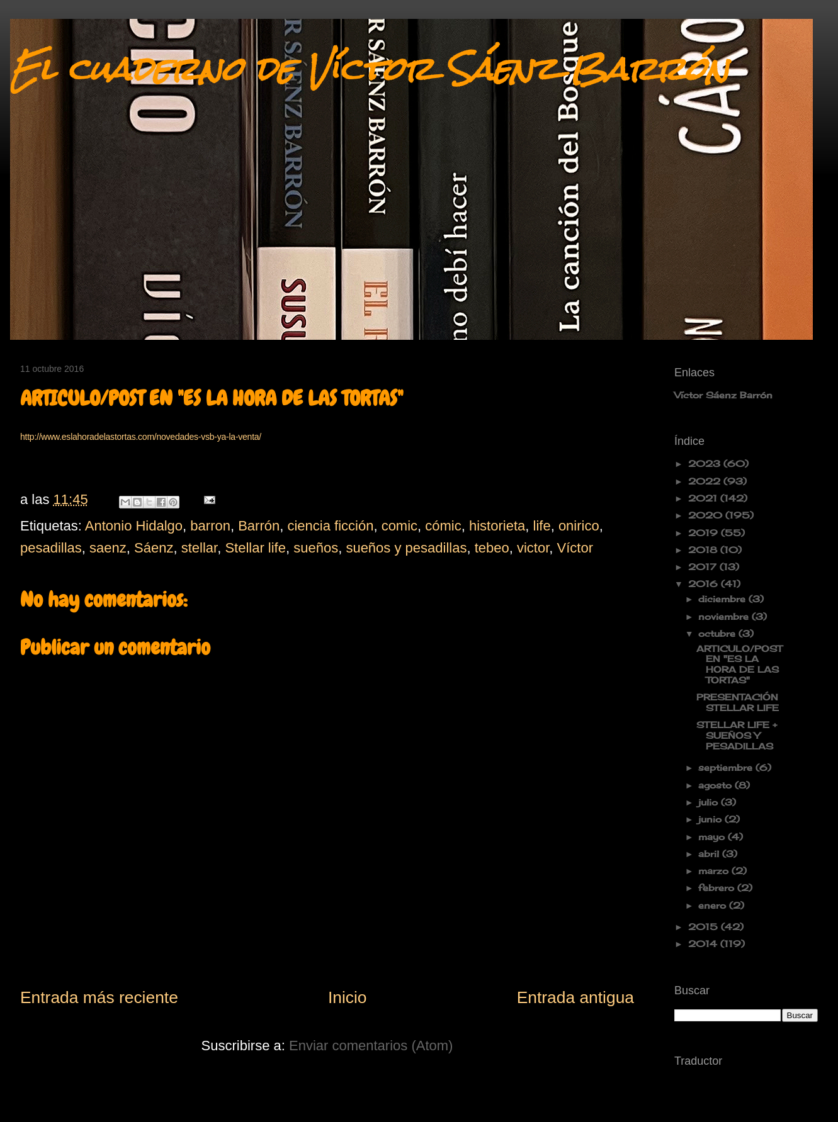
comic (399, 526)
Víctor (575, 548)
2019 (704, 532)
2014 (704, 943)
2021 (704, 498)
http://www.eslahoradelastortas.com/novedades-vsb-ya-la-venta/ (140, 437)
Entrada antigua (575, 997)
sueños (315, 548)
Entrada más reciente (99, 997)
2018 (704, 549)
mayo (713, 836)
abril (710, 853)
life (542, 526)
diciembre (723, 598)
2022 (705, 481)
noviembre (725, 616)
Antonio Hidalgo (134, 526)
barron (210, 526)
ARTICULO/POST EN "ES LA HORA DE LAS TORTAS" (739, 664)
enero (713, 905)
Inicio (347, 997)
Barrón (259, 526)
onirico (578, 526)
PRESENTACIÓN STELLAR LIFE (737, 702)
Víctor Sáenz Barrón (723, 395)
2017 (704, 566)
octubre (718, 633)
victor (533, 548)
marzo (715, 870)
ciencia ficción (330, 526)
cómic (443, 526)
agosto (716, 785)
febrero (717, 887)
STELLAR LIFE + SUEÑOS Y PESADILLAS (736, 735)
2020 (706, 515)
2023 (705, 463)
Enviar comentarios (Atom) (371, 1045)
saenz (108, 548)
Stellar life (255, 548)
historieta (497, 526)
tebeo (492, 548)
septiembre (727, 767)
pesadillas (51, 548)
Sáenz (153, 548)
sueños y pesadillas (406, 548)
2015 (704, 926)
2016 (704, 583)
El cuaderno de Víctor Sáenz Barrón (369, 68)
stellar (199, 548)
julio (709, 802)
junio (711, 819)
